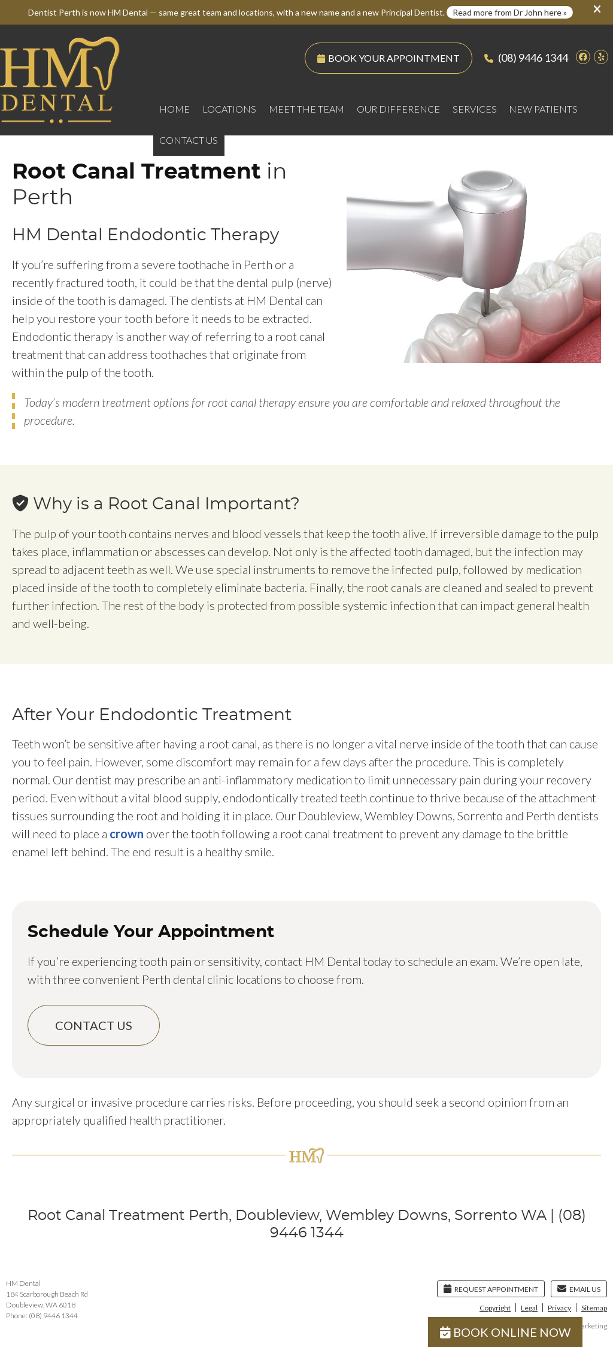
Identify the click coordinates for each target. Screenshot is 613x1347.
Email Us (578, 1289)
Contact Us (188, 140)
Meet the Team (306, 108)
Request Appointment (491, 1289)
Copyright (495, 1307)
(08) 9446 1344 (533, 57)
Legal (529, 1307)
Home (174, 108)
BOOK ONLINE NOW (505, 1332)
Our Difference (398, 108)
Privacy (559, 1307)
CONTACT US (93, 1025)
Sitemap (594, 1307)
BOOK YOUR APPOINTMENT (388, 58)
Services (475, 108)
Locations (229, 108)
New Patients (543, 108)
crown (127, 833)
